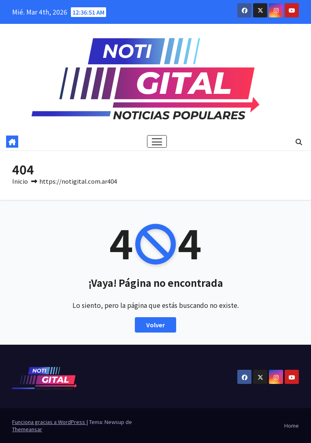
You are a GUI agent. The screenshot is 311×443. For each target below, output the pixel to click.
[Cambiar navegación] (157, 141)
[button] (299, 141)
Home (291, 425)
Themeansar (27, 429)
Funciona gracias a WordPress (49, 422)
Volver (155, 324)
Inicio (20, 181)
